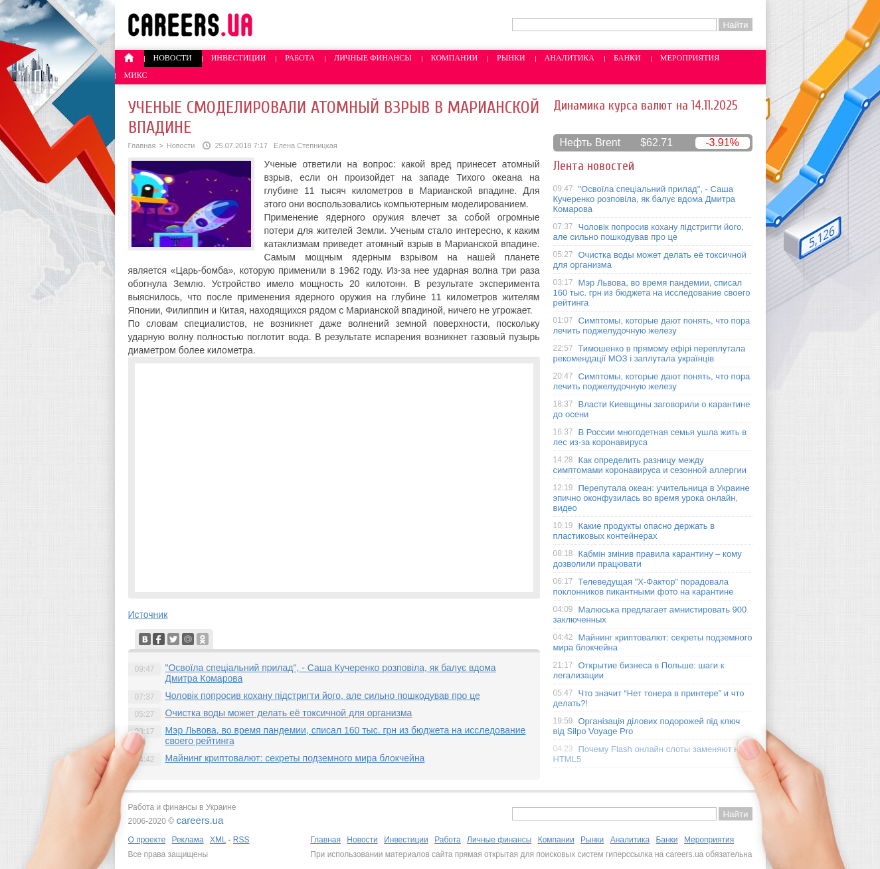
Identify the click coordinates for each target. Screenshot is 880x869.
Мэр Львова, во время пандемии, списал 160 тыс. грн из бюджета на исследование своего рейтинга (651, 293)
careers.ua (199, 820)
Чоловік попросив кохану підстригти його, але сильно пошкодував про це (322, 695)
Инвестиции (238, 57)
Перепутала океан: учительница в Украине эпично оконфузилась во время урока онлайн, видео (651, 498)
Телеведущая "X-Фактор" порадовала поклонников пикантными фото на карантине (643, 587)
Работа (300, 57)
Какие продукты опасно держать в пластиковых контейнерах (634, 531)
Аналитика (569, 57)
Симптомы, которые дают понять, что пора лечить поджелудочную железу (651, 326)
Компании (454, 57)
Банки (627, 57)
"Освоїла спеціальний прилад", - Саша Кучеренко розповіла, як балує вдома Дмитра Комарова (644, 199)
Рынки (511, 57)
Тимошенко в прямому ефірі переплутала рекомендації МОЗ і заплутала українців (649, 353)
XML (218, 839)
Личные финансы (373, 57)
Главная (142, 145)
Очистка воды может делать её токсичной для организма (288, 713)
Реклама (187, 839)
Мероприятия (690, 57)
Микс (135, 75)
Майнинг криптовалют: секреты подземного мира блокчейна (295, 758)
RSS (241, 839)
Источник (148, 614)
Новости (172, 57)
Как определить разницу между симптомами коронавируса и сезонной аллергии (650, 465)
